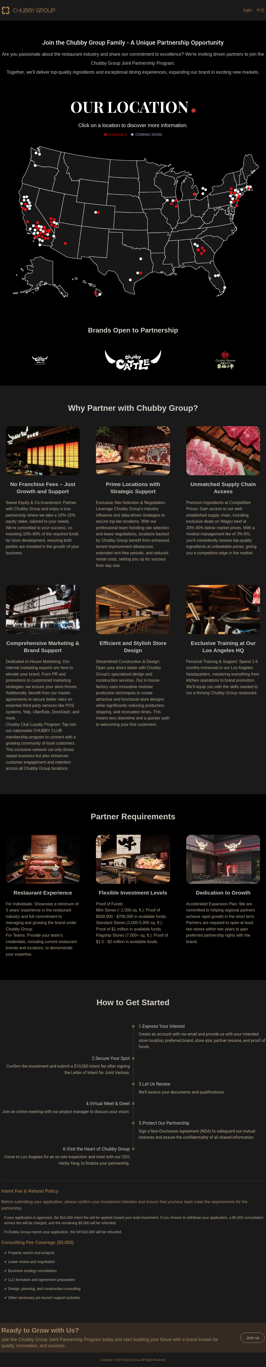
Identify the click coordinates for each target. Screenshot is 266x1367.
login (247, 10)
